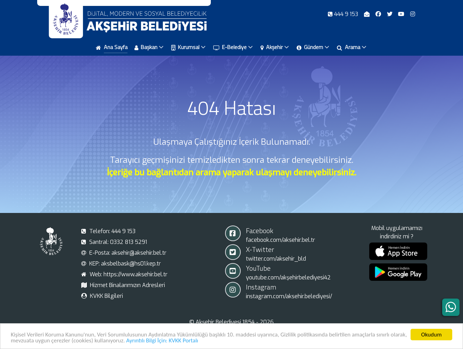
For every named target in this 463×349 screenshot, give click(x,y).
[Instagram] (412, 14)
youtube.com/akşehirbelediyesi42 (288, 277)
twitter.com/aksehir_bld (276, 258)
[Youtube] (402, 14)
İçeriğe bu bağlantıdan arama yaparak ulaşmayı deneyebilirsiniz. (231, 172)
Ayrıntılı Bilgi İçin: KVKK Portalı (162, 341)
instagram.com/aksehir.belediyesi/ (289, 296)
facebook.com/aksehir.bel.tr (280, 240)
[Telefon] (344, 14)
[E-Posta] (367, 14)
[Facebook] (379, 14)
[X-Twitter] (390, 14)
